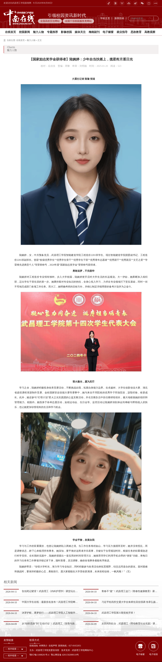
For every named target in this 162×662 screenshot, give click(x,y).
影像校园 (66, 32)
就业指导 (122, 32)
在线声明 (53, 646)
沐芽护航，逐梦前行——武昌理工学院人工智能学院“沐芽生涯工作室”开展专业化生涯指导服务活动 (75, 612)
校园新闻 (24, 32)
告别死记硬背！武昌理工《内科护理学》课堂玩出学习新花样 (54, 591)
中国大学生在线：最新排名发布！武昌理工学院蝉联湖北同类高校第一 (59, 602)
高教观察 (149, 32)
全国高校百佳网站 (50, 21)
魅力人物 (38, 32)
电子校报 (153, 654)
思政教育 (136, 32)
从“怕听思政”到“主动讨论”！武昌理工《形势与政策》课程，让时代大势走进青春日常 (68, 623)
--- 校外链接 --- (12, 655)
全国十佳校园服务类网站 (78, 21)
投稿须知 (33, 646)
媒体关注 (80, 32)
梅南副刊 (94, 32)
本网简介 (43, 646)
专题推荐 (52, 32)
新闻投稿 (119, 18)
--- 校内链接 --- (12, 649)
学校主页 (105, 18)
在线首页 (10, 32)
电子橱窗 (108, 32)
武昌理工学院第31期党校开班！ (119, 612)
